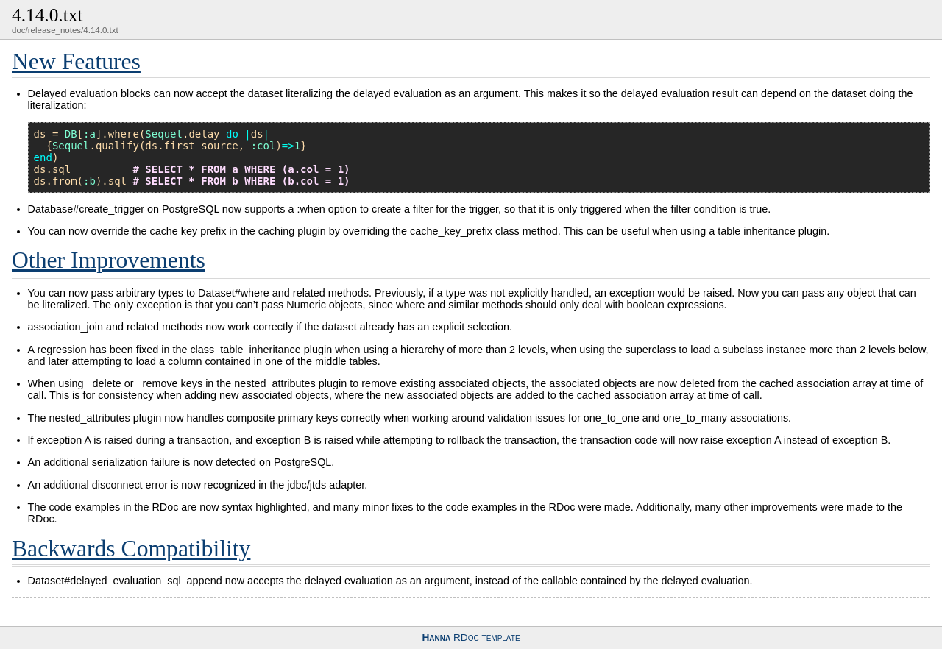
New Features (76, 61)
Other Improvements (108, 260)
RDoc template (471, 637)
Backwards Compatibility (131, 548)
